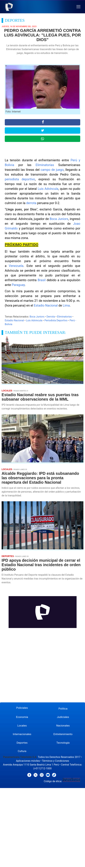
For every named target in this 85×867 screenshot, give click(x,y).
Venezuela (16, 266)
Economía (22, 717)
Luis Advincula (34, 320)
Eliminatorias (45, 165)
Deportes (22, 742)
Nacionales (63, 725)
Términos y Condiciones (55, 760)
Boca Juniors (59, 219)
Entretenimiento (62, 734)
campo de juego (52, 170)
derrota (31, 203)
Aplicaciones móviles (28, 760)
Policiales (22, 707)
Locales (22, 725)
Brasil (42, 280)
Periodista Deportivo (56, 320)
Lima (66, 305)
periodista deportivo (20, 179)
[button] (78, 6)
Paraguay (18, 285)
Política (63, 708)
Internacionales (22, 734)
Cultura (22, 751)
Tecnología (63, 742)
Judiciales (63, 717)
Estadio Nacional (46, 305)
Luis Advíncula (48, 189)
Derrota (51, 316)
